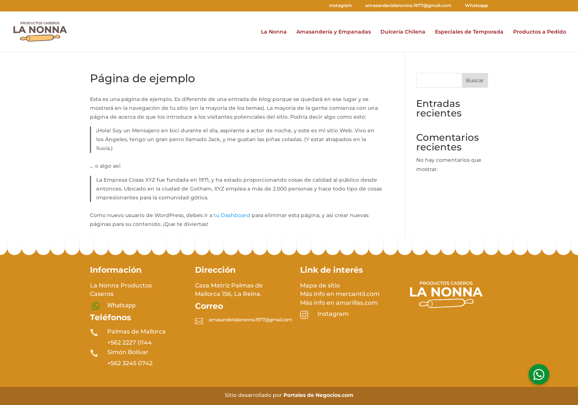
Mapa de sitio (320, 285)
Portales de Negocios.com (318, 395)
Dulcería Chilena (402, 32)
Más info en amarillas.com (339, 302)
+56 (130, 363)
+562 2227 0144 (129, 342)
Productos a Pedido (539, 32)
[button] (539, 374)
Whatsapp (473, 5)
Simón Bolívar (128, 352)
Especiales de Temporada (469, 32)
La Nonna (274, 32)
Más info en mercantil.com (340, 293)
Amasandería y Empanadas (333, 32)
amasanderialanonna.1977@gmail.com (405, 5)
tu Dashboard (232, 215)
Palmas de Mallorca (136, 331)
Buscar (475, 80)
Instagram (337, 5)
